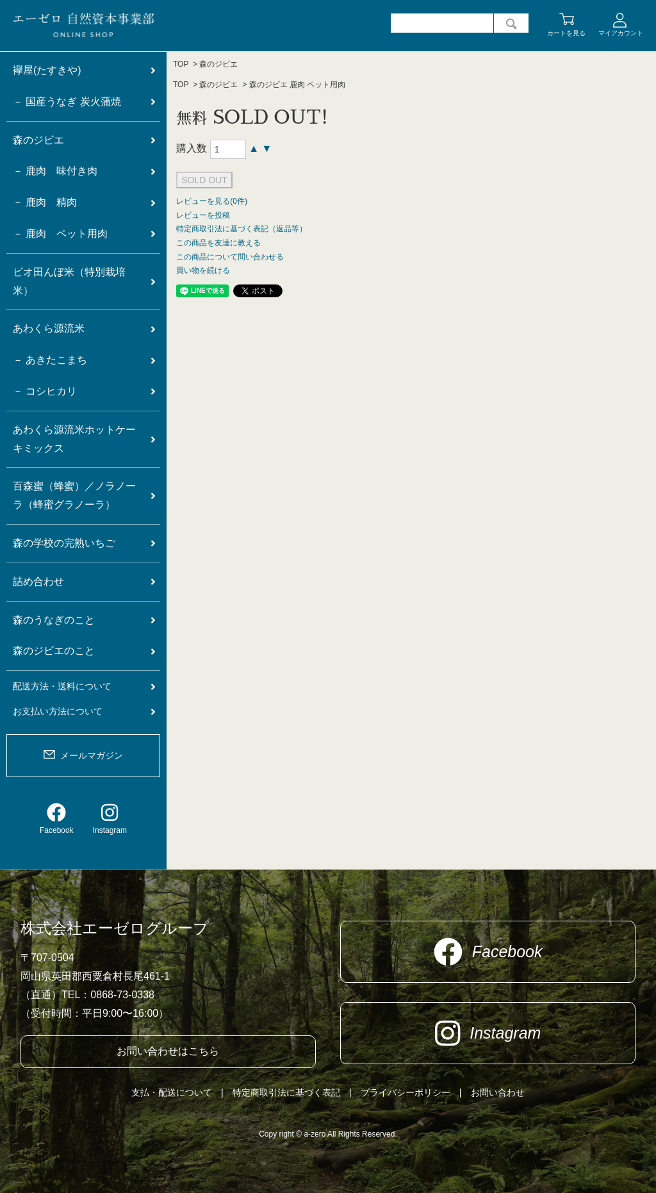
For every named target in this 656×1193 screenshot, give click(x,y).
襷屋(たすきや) (47, 70)
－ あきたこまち (50, 359)
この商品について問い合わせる (230, 256)
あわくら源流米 (49, 328)
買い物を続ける (203, 270)
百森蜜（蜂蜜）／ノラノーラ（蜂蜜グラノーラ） (74, 495)
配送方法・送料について (62, 686)
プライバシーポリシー (405, 1092)
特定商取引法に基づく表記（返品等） (241, 228)
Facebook (57, 819)
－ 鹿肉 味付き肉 (55, 170)
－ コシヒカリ (45, 391)
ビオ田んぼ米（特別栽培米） (69, 281)
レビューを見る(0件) (211, 201)
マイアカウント (620, 33)
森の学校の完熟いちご (64, 543)
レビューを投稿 (203, 215)
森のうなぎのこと (54, 619)
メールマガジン (91, 755)
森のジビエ (218, 64)
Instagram (110, 819)
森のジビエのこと (54, 650)
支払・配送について (171, 1092)
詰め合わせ (38, 581)
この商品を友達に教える (218, 242)
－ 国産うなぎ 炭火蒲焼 (67, 101)
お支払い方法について (57, 711)
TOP (180, 64)
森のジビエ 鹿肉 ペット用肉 (297, 84)
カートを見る (566, 33)
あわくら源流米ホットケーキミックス (74, 439)
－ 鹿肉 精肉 (45, 202)
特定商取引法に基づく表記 (286, 1092)
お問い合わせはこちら (168, 1051)
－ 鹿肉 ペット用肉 (60, 233)
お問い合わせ (498, 1092)
